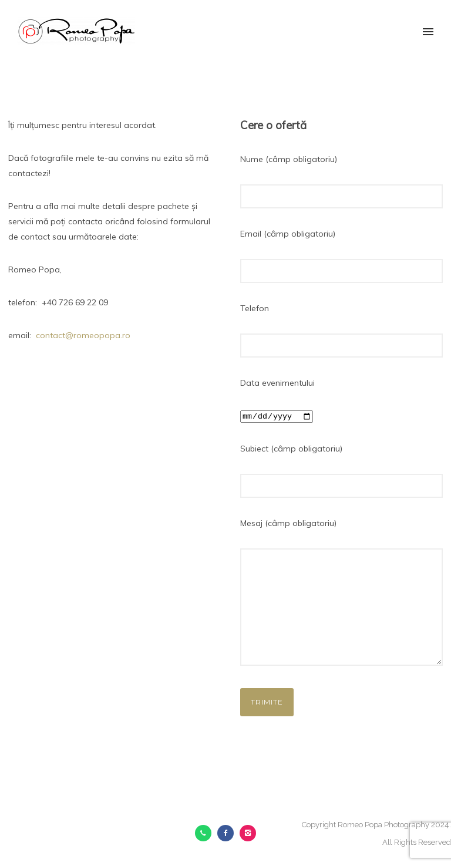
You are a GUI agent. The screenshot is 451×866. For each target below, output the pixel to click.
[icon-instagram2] (248, 833)
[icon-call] (206, 833)
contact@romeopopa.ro (83, 335)
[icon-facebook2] (228, 833)
